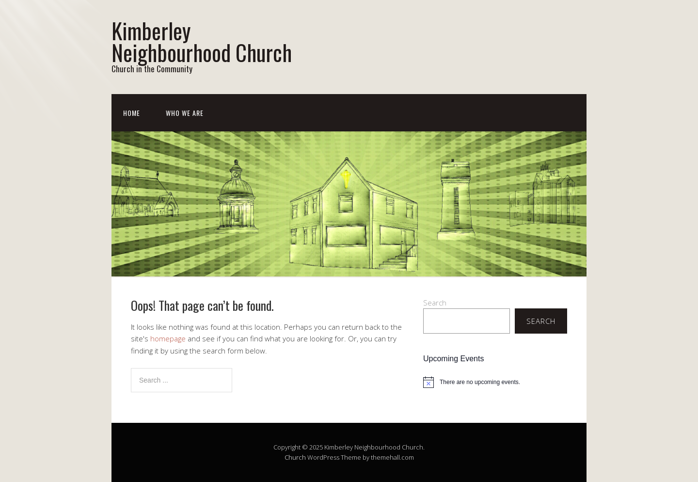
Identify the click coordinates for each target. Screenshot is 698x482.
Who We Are (185, 113)
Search (434, 302)
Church (295, 457)
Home (131, 113)
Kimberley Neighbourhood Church (201, 41)
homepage (168, 338)
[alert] (495, 382)
